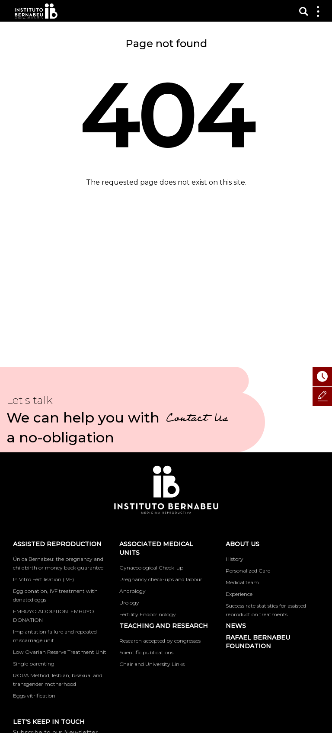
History (234, 559)
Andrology (132, 591)
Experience (239, 594)
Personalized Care (248, 570)
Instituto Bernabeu (36, 11)
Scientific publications (146, 652)
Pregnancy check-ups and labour (160, 579)
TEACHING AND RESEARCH (163, 626)
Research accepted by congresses (160, 640)
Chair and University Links (152, 664)
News (236, 626)
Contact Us (197, 419)
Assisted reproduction (57, 544)
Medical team (242, 582)
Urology (129, 602)
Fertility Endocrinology (147, 614)
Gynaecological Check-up (151, 567)
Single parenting (33, 663)
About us (242, 544)
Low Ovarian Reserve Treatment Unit (59, 652)
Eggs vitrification (34, 695)
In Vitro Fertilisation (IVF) (43, 579)
